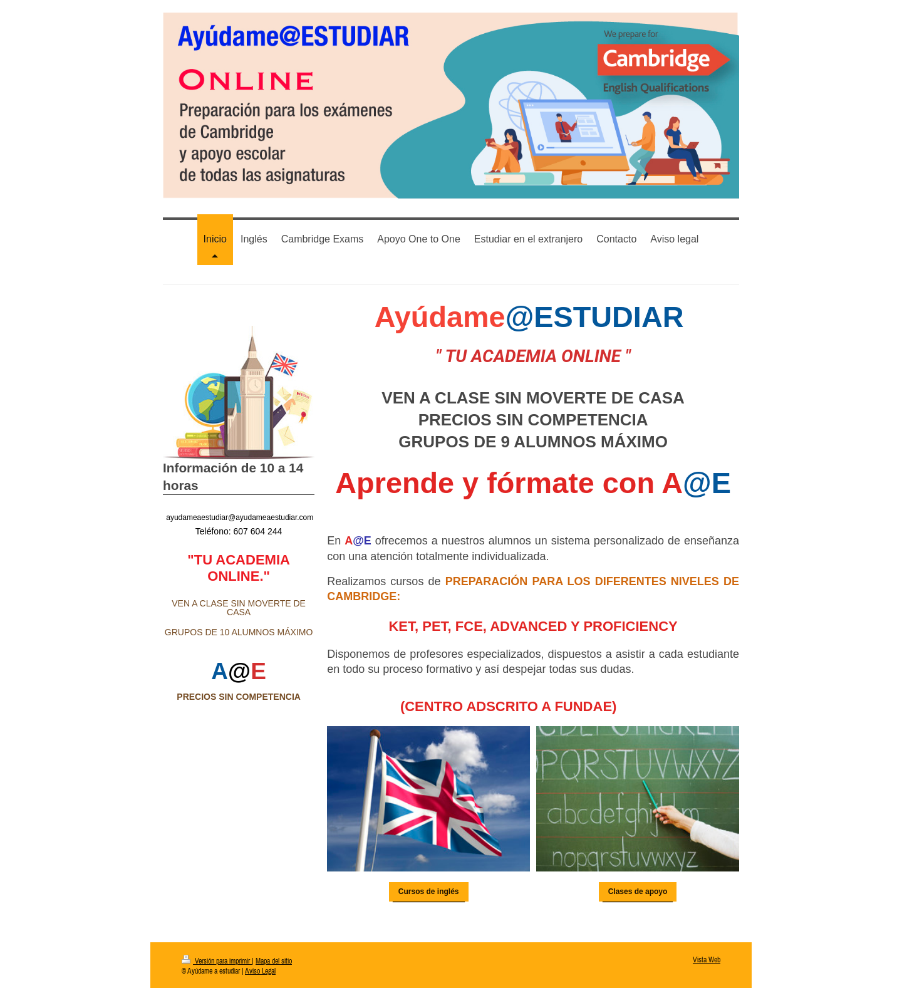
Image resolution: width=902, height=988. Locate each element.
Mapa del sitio (274, 960)
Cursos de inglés (428, 891)
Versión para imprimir (217, 960)
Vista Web (706, 959)
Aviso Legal (260, 970)
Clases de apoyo (638, 891)
